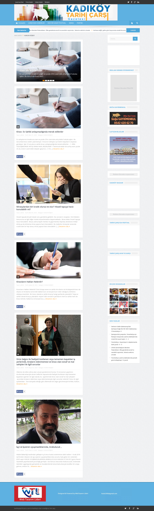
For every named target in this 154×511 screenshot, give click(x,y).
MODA (71, 23)
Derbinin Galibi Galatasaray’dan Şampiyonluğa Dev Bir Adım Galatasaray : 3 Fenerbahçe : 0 (124, 329)
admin (22, 135)
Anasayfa (20, 23)
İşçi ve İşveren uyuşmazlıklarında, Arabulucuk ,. (39, 447)
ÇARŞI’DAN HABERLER (36, 23)
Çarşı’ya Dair (19, 2)
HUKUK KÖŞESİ (48, 135)
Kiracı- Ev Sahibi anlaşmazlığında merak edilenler (44, 68)
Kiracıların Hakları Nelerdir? (29, 281)
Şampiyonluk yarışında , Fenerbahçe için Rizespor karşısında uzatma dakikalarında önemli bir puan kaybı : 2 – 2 (124, 336)
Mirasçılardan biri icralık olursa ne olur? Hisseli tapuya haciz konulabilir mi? (44, 208)
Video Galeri (39, 2)
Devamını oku (58, 149)
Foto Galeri (29, 2)
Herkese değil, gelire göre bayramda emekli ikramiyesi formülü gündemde (119, 30)
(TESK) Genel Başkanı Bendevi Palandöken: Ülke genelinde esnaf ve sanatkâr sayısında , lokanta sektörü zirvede (57, 30)
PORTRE (80, 23)
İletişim (47, 2)
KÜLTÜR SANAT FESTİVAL (57, 23)
